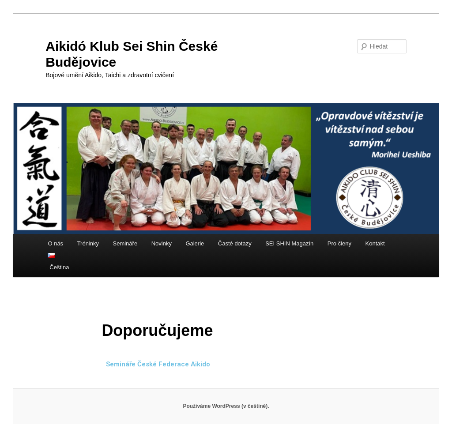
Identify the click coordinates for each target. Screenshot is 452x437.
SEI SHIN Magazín (289, 243)
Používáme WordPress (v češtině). (226, 406)
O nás (55, 243)
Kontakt (375, 243)
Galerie (194, 243)
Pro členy (339, 243)
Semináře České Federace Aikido (158, 364)
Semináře (125, 243)
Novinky (161, 243)
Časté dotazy (235, 243)
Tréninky (88, 243)
